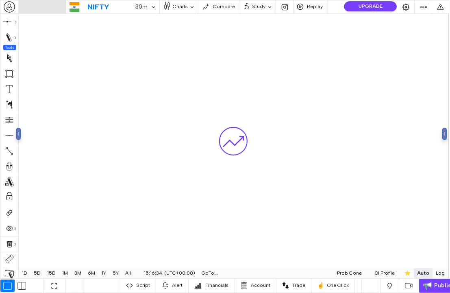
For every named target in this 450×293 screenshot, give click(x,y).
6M (91, 273)
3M (77, 273)
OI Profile (365, 273)
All (128, 273)
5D (37, 273)
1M (65, 273)
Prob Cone (329, 273)
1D (24, 273)
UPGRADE (371, 6)
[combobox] (9, 6)
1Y (104, 273)
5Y (116, 273)
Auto (404, 273)
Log (420, 273)
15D (51, 273)
